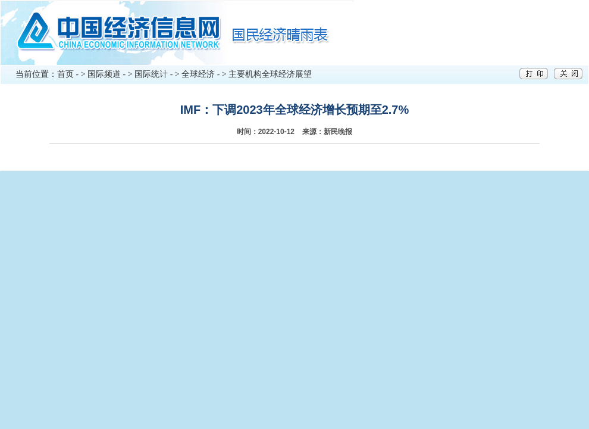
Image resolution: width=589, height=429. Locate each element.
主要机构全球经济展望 (270, 74)
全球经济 (198, 74)
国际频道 (104, 74)
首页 (65, 74)
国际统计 (151, 74)
